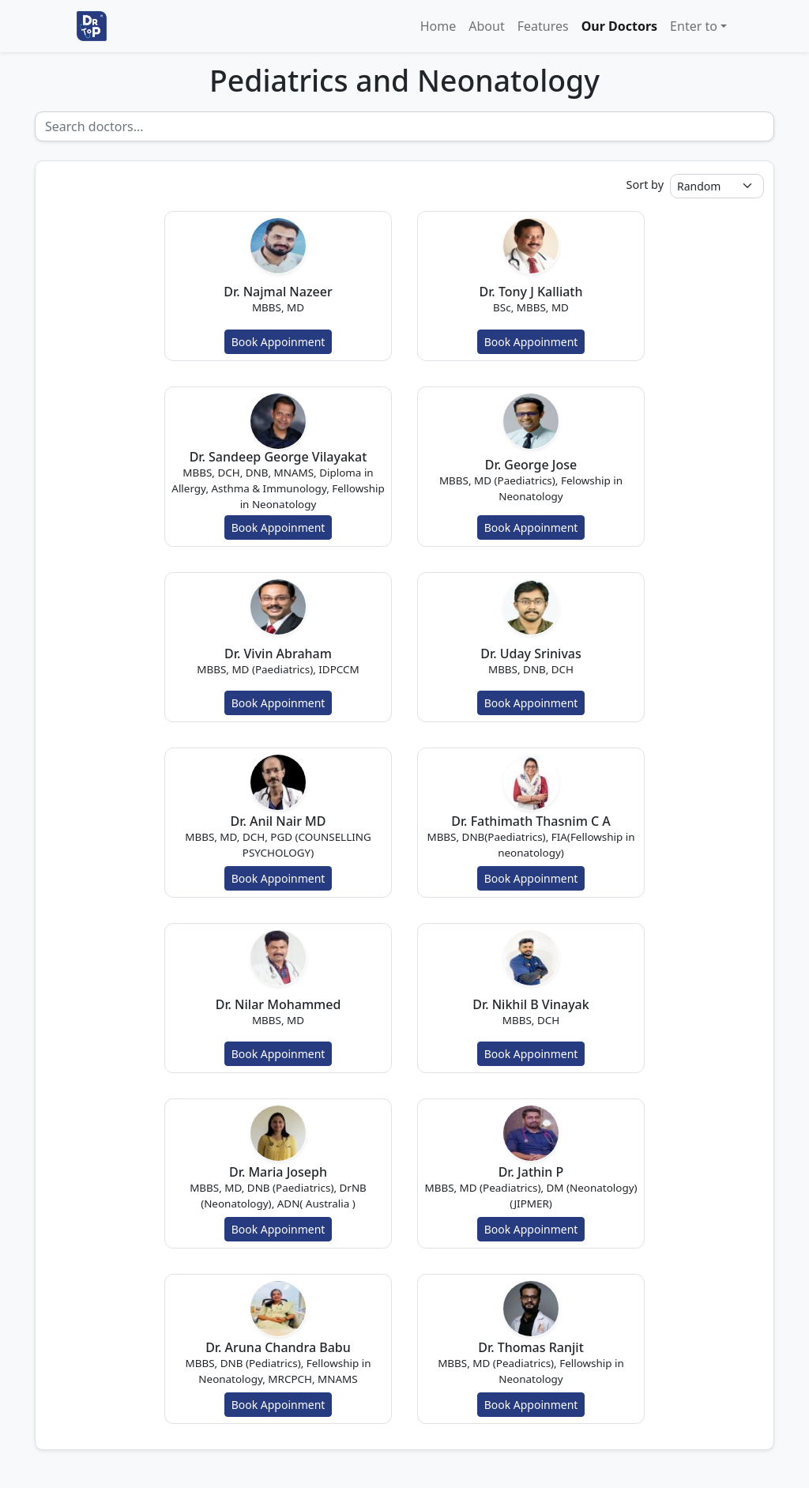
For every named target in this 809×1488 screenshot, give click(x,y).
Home (438, 26)
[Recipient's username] (404, 126)
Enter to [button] (693, 26)
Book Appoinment (278, 341)
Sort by (645, 184)
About (486, 26)
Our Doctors (619, 26)
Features (543, 26)
